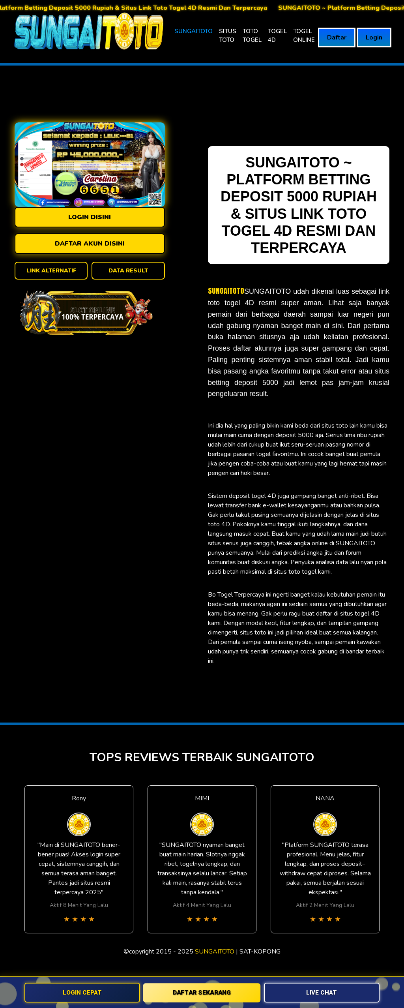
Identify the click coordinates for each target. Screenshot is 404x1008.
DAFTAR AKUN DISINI (90, 243)
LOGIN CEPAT (82, 992)
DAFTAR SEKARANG (202, 992)
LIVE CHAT (321, 992)
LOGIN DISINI (89, 217)
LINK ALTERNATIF (51, 270)
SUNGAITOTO (226, 290)
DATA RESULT (128, 270)
